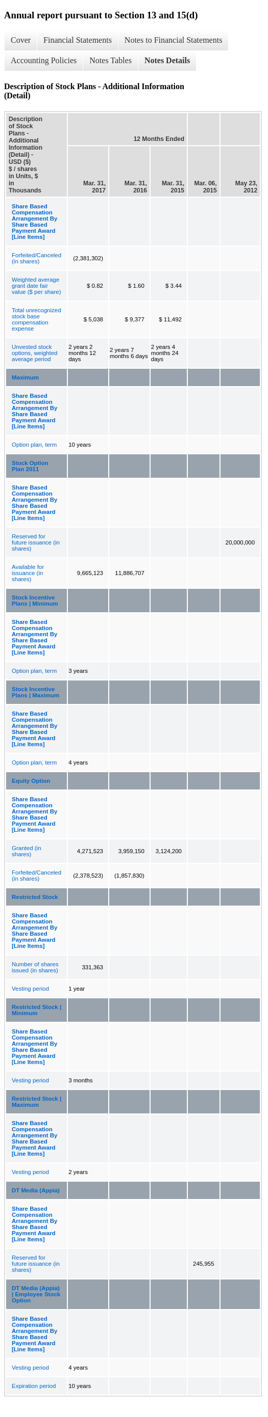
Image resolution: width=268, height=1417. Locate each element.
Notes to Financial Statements (174, 40)
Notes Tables (110, 60)
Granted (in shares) (26, 851)
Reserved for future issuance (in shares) (36, 542)
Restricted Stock (35, 897)
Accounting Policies (44, 60)
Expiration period (34, 1386)
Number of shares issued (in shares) (35, 967)
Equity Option (31, 781)
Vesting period (30, 989)
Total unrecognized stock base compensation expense (36, 319)
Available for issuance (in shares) (28, 573)
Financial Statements (77, 40)
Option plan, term (34, 445)
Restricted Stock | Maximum (36, 1102)
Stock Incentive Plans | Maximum (35, 692)
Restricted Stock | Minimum (36, 1010)
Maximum (25, 377)
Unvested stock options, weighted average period (35, 353)
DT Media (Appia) (36, 1190)
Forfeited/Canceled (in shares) (36, 258)
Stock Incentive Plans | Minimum (35, 600)
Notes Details (167, 60)
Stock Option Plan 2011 (30, 466)
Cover (21, 40)
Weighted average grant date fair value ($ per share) (36, 286)
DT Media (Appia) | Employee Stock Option (36, 1294)
